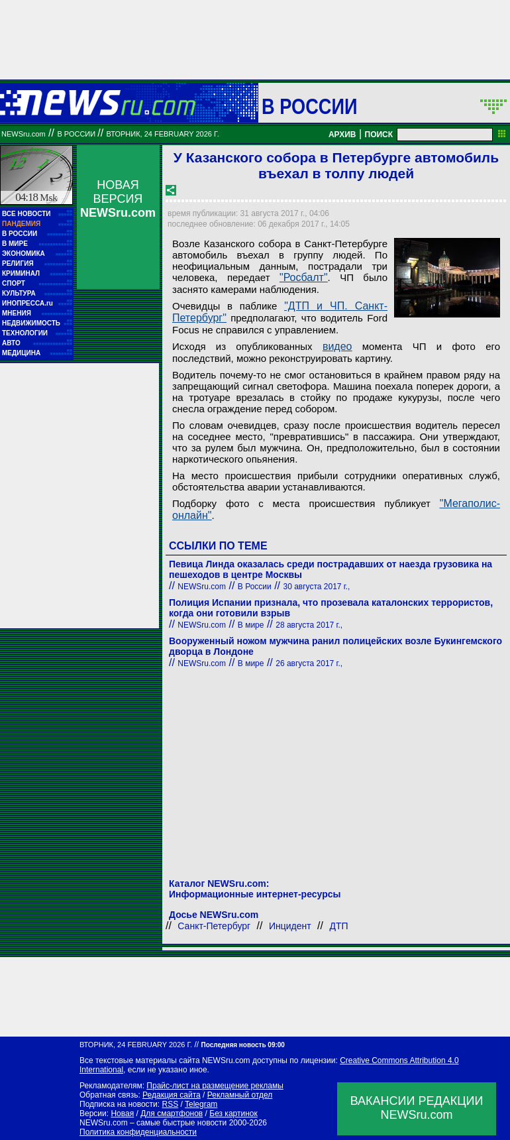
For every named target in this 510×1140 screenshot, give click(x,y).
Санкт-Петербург (214, 926)
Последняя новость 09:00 (242, 1045)
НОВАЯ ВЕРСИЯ (118, 198)
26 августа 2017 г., (309, 663)
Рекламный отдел (240, 1095)
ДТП (338, 926)
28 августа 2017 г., (309, 625)
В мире (251, 625)
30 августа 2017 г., (316, 586)
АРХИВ (342, 134)
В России (310, 106)
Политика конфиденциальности (138, 1132)
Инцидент (290, 926)
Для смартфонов (171, 1113)
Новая (122, 1113)
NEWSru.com (23, 134)
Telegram (201, 1104)
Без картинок (233, 1113)
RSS (170, 1104)
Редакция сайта (171, 1095)
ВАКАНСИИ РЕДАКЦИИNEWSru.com (417, 1107)
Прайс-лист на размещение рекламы (214, 1085)
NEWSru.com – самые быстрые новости (153, 1122)
